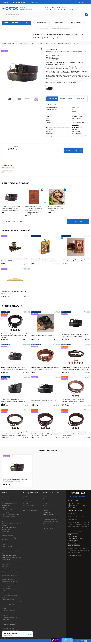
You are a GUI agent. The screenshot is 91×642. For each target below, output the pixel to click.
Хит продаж (25, 503)
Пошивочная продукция (8, 628)
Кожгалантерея (76, 131)
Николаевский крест (73, 544)
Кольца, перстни (6, 564)
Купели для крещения (7, 586)
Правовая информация (49, 528)
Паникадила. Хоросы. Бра (8, 610)
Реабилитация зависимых (50, 519)
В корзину (78, 221)
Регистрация (82, 2)
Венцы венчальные (7, 509)
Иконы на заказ (26, 508)
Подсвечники (5, 619)
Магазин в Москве (48, 514)
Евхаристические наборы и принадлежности (9, 528)
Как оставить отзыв (27, 501)
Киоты (3, 548)
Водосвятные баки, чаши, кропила (10, 514)
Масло (3, 597)
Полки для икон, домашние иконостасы (9, 625)
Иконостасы (5, 542)
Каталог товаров (16, 23)
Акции (44, 505)
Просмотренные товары (47, 451)
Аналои (3, 501)
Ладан (3, 590)
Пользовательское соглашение (51, 526)
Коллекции (25, 498)
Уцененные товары (7, 498)
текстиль (70, 534)
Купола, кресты (6, 588)
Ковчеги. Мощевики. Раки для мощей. (11, 557)
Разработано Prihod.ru (74, 555)
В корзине (80, 640)
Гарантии (45, 510)
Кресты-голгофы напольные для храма (10, 576)
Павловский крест (73, 542)
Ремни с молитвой (77, 133)
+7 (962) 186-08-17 (62, 7)
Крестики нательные (7, 568)
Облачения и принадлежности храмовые (9, 605)
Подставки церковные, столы (9, 622)
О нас (44, 530)
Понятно (29, 634)
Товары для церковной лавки (80, 114)
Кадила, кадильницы (7, 546)
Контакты (34, 2)
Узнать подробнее (7, 635)
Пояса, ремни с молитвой (79, 136)
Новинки (24, 496)
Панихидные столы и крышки (9, 612)
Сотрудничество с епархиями (50, 517)
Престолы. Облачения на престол (10, 630)
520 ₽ (6, 484)
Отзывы (45, 503)
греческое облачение (74, 545)
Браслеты (4, 507)
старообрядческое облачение (76, 538)
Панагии (4, 608)
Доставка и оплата (19, 2)
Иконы (3, 544)
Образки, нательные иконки (9, 599)
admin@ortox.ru (77, 500)
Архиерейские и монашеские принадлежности (9, 504)
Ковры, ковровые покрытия (9, 555)
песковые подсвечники (74, 540)
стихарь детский (72, 536)
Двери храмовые (6, 521)
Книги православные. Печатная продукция (10, 552)
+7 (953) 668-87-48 (50, 9)
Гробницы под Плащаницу (8, 516)
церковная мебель (73, 533)
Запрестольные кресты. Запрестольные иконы (8, 534)
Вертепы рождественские (8, 512)
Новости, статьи (47, 508)
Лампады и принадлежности (9, 592)
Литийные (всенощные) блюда (10, 595)
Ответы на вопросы (48, 523)
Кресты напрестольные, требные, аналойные (10, 572)
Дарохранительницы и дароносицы (11, 518)
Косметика (4, 566)
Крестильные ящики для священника (11, 583)
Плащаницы (5, 615)
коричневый (75, 125)
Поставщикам (47, 512)
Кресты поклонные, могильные (10, 581)
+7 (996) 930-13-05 (50, 7)
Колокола (4, 562)
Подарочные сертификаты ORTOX (10, 617)
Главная (5, 2)
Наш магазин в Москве (28, 505)
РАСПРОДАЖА (5, 496)
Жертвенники (5, 531)
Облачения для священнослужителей (11, 602)
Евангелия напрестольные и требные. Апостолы (11, 524)
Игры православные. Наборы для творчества (10, 538)
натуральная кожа (77, 127)
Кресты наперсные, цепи (8, 579)
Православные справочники (50, 521)
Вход (75, 2)
